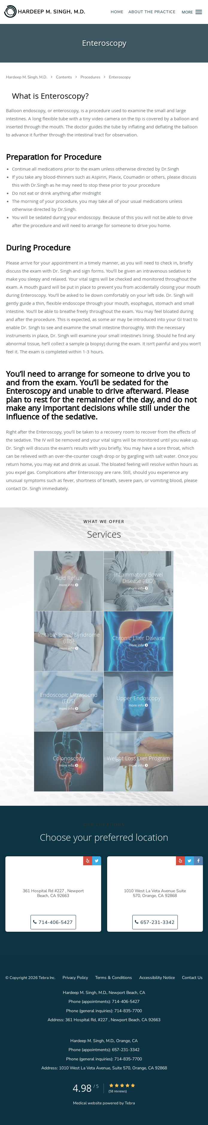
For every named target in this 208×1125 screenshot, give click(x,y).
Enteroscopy (120, 77)
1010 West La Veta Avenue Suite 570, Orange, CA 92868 (155, 894)
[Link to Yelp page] (87, 860)
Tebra (130, 1103)
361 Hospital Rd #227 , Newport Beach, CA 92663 (53, 894)
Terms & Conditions (113, 977)
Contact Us (192, 977)
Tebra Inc (46, 977)
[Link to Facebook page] (198, 860)
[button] (198, 12)
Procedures (91, 77)
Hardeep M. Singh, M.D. (27, 77)
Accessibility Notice (157, 977)
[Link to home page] (59, 11)
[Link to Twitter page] (96, 860)
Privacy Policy (75, 977)
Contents (64, 77)
